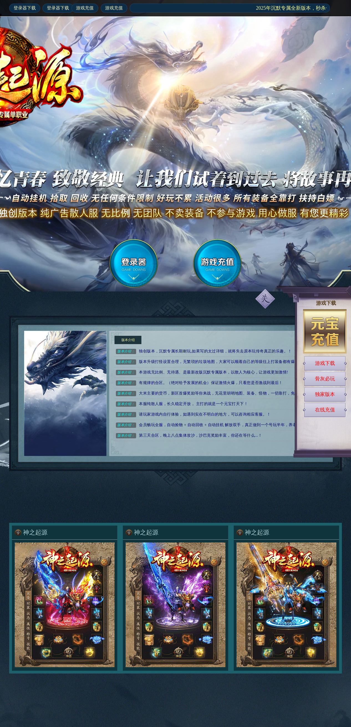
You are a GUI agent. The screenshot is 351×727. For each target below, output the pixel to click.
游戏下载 (325, 363)
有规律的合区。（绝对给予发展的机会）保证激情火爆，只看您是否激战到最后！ (199, 383)
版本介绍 (128, 340)
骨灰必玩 (325, 379)
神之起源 (35, 532)
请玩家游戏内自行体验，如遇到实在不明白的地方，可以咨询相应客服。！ (193, 414)
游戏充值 (85, 8)
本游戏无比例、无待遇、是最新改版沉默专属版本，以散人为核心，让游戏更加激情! (202, 372)
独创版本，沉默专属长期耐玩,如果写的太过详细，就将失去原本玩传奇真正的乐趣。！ (204, 351)
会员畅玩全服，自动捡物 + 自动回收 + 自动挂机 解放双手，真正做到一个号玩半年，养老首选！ (212, 425)
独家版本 (325, 394)
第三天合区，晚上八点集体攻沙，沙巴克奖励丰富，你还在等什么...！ (189, 435)
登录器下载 (25, 8)
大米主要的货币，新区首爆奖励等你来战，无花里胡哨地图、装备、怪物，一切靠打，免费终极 (211, 393)
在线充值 (325, 410)
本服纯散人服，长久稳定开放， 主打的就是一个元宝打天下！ (182, 404)
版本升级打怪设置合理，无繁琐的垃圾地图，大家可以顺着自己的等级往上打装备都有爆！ (207, 362)
